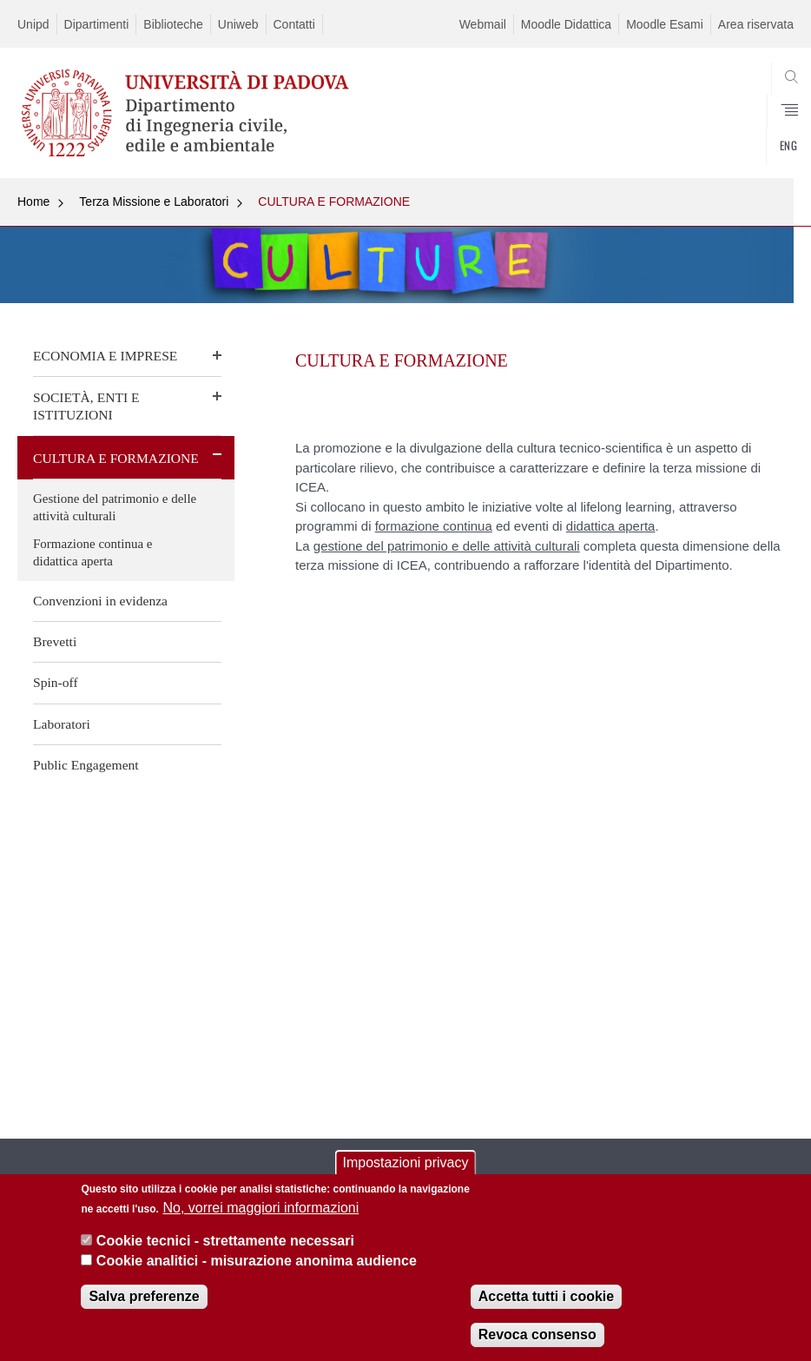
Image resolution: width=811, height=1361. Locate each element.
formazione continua (433, 526)
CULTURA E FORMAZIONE (334, 201)
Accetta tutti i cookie (546, 1296)
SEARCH (740, 136)
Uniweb (238, 24)
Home (33, 201)
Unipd (33, 24)
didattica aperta (611, 526)
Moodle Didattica (566, 24)
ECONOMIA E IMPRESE (105, 355)
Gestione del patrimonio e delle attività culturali (114, 507)
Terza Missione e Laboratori (153, 201)
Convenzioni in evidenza (100, 600)
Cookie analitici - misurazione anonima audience (256, 1260)
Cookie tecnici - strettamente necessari (225, 1241)
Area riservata (756, 24)
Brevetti (54, 641)
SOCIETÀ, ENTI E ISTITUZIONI (86, 406)
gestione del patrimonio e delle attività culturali (446, 545)
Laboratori (61, 724)
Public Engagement (86, 764)
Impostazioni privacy (406, 1163)
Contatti (294, 24)
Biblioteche (173, 24)
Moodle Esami (664, 24)
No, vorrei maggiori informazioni (260, 1207)
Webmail (482, 24)
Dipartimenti (96, 24)
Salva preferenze (144, 1296)
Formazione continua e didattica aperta (92, 552)
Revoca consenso (537, 1334)
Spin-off (55, 682)
